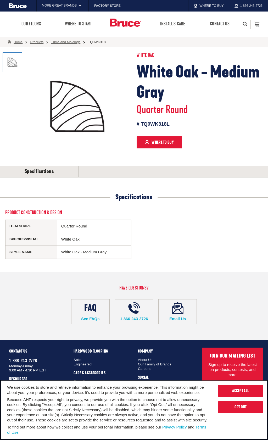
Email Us (177, 311)
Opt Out (240, 407)
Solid (77, 360)
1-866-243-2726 (134, 311)
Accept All (240, 390)
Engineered (83, 364)
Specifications (39, 171)
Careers (144, 369)
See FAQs (90, 311)
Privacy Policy (174, 427)
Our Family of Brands (154, 364)
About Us (145, 360)
